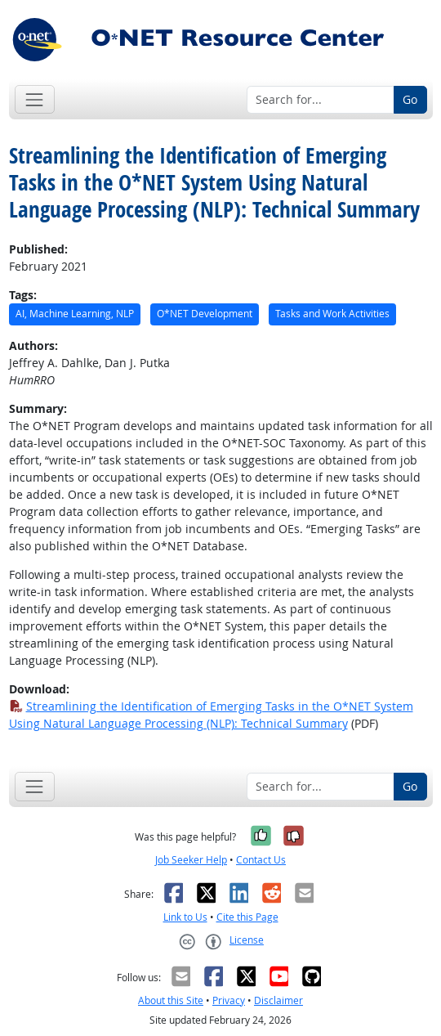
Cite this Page (247, 917)
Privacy (228, 1000)
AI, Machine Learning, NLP (75, 314)
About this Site (170, 1000)
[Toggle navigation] (35, 99)
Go (410, 99)
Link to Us (185, 917)
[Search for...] (320, 100)
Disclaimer (278, 1000)
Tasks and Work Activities (332, 314)
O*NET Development (204, 314)
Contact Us (261, 860)
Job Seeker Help (191, 860)
